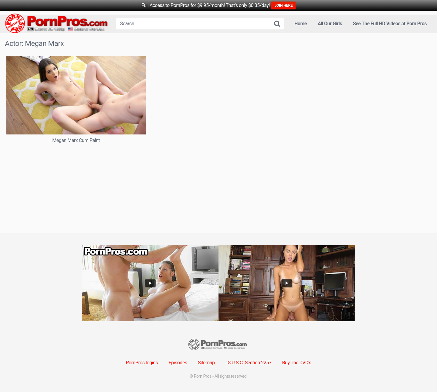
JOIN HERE (283, 5)
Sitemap (206, 363)
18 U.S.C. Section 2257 (248, 363)
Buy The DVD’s (296, 363)
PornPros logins (142, 363)
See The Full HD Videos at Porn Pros (390, 23)
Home (300, 23)
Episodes (178, 363)
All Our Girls (330, 23)
